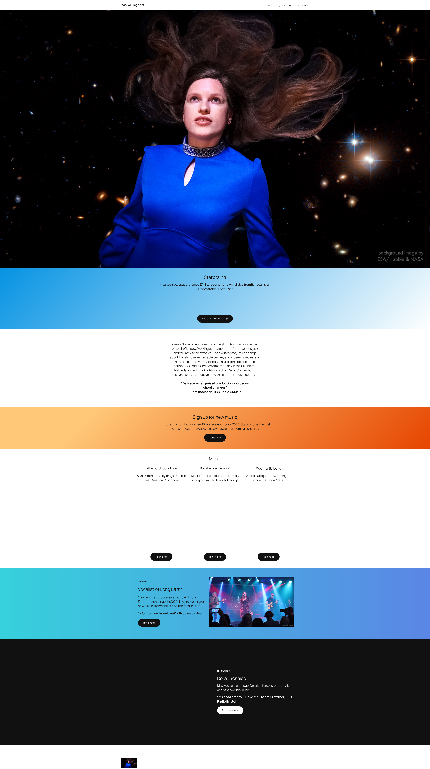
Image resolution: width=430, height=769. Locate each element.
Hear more (161, 556)
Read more (149, 622)
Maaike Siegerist (132, 5)
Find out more (230, 710)
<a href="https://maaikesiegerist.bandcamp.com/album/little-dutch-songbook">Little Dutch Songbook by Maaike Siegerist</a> (161, 518)
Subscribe (215, 437)
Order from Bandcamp (215, 318)
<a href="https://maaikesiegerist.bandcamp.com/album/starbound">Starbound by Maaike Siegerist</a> (215, 302)
